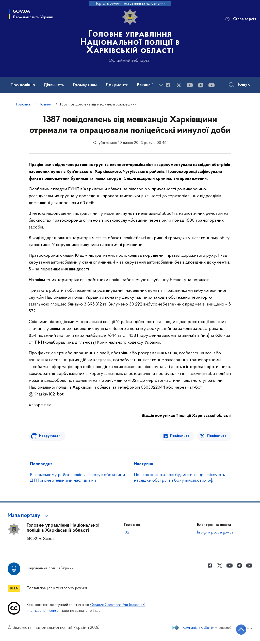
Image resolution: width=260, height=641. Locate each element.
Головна (23, 104)
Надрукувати (49, 436)
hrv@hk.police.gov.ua (215, 532)
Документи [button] (116, 85)
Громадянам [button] (85, 85)
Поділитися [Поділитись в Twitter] (216, 436)
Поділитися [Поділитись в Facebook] (179, 436)
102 (126, 532)
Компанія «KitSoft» (198, 628)
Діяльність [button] (54, 85)
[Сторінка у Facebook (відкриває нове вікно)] (168, 85)
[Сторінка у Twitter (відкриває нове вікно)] (179, 85)
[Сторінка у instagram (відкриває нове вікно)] (201, 85)
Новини (45, 104)
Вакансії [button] (145, 85)
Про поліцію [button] (23, 85)
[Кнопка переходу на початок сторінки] (241, 629)
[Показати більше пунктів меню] (161, 85)
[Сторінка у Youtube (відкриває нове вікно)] (190, 85)
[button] (29, 516)
